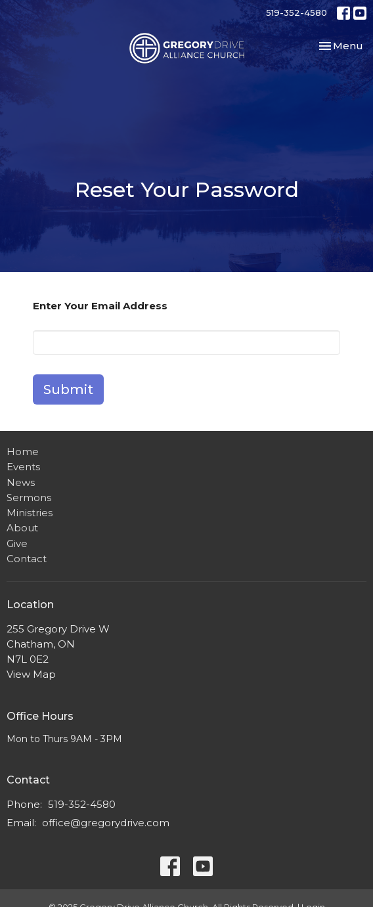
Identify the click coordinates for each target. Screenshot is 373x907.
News (21, 482)
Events (23, 466)
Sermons (29, 497)
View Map (31, 674)
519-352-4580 (296, 12)
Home (23, 451)
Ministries (30, 512)
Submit (68, 389)
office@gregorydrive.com (105, 822)
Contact (27, 558)
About (22, 527)
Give (17, 543)
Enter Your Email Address (100, 305)
